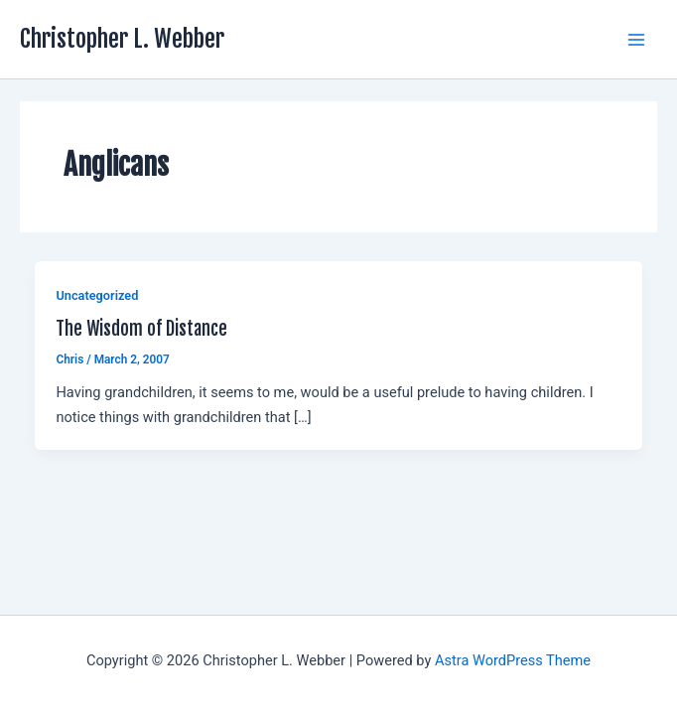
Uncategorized (97, 295)
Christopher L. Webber (122, 39)
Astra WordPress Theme (513, 660)
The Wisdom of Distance (141, 329)
